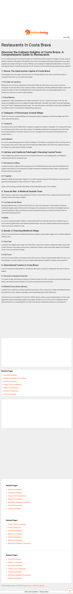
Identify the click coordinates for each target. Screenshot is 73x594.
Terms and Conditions (31, 592)
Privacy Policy (44, 592)
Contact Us (35, 585)
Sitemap (42, 585)
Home (29, 585)
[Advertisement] (36, 14)
